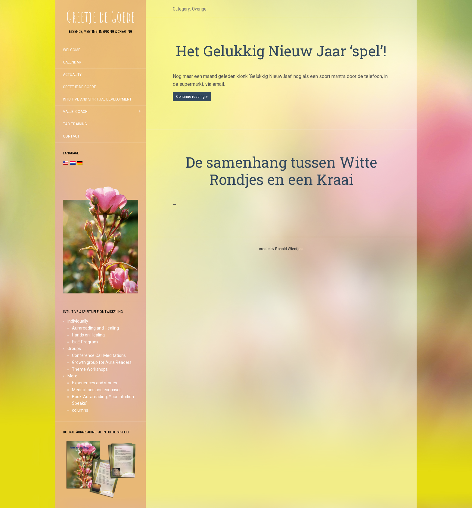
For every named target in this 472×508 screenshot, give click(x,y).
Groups (74, 348)
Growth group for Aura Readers (102, 362)
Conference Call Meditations (99, 355)
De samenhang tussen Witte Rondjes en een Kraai (281, 171)
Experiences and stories (94, 382)
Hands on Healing (88, 335)
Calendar (72, 62)
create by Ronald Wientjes (281, 249)
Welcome (71, 50)
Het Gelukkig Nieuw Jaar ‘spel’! (281, 50)
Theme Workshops (90, 369)
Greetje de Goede (79, 87)
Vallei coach (75, 112)
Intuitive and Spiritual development (97, 99)
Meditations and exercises (97, 389)
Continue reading (192, 96)
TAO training (75, 124)
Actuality (72, 75)
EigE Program (85, 341)
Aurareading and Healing (95, 328)
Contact (71, 136)
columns (80, 410)
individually (77, 321)
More (72, 375)
